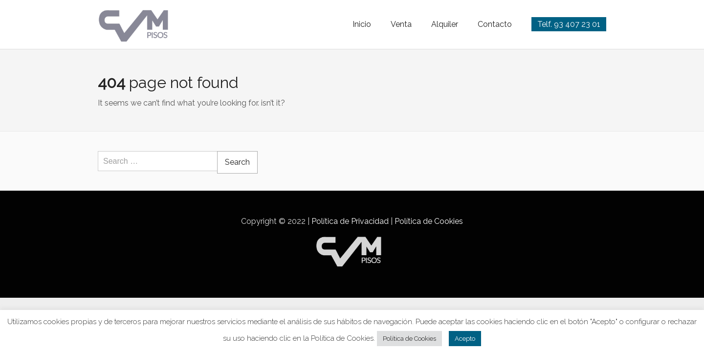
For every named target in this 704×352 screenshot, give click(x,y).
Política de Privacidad (350, 221)
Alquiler (444, 24)
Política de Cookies (429, 221)
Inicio (361, 24)
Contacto (495, 24)
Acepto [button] (465, 338)
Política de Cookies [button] (409, 338)
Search (237, 162)
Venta (401, 24)
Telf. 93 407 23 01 (568, 24)
